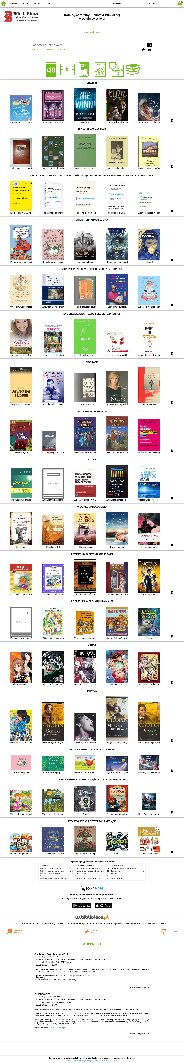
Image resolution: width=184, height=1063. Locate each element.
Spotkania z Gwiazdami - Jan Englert (52, 954)
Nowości (14, 3)
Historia (26, 3)
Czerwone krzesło (81, 876)
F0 (158, 3)
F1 (163, 3)
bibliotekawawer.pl (57, 1028)
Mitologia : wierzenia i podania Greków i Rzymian (55, 871)
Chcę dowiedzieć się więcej (79, 1060)
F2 (170, 3)
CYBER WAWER (42, 994)
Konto (48, 3)
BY (141, 3)
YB (136, 3)
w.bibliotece (78, 923)
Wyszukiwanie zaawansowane (44, 49)
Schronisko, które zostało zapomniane (87, 878)
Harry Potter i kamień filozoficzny (50, 868)
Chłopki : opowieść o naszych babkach (87, 868)
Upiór (112, 876)
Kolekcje (61, 49)
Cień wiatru (43, 876)
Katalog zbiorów (92, 32)
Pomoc (37, 3)
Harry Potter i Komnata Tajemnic (50, 873)
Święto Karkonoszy (117, 878)
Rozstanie (114, 873)
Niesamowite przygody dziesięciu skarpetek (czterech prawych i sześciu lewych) (65, 878)
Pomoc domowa (80, 873)
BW (130, 3)
